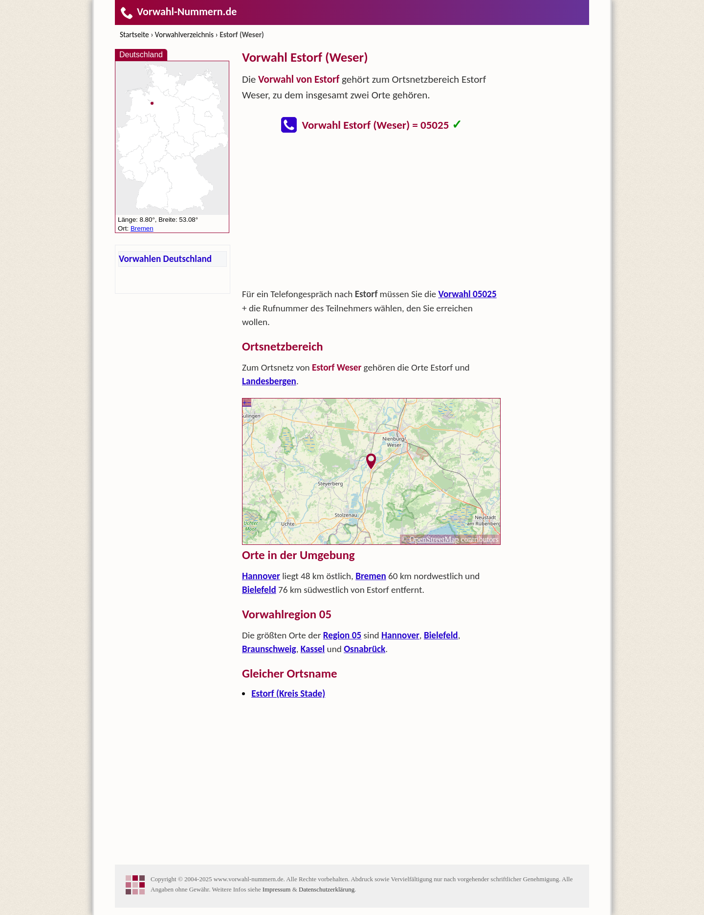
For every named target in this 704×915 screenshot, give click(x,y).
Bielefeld (259, 589)
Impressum (277, 889)
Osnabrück (364, 649)
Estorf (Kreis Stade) (288, 693)
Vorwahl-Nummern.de (178, 11)
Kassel (313, 649)
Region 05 (342, 635)
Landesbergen (269, 381)
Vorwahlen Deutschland (165, 258)
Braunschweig (269, 649)
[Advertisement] (371, 213)
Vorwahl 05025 (467, 294)
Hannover (261, 576)
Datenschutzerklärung (326, 889)
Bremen (370, 576)
